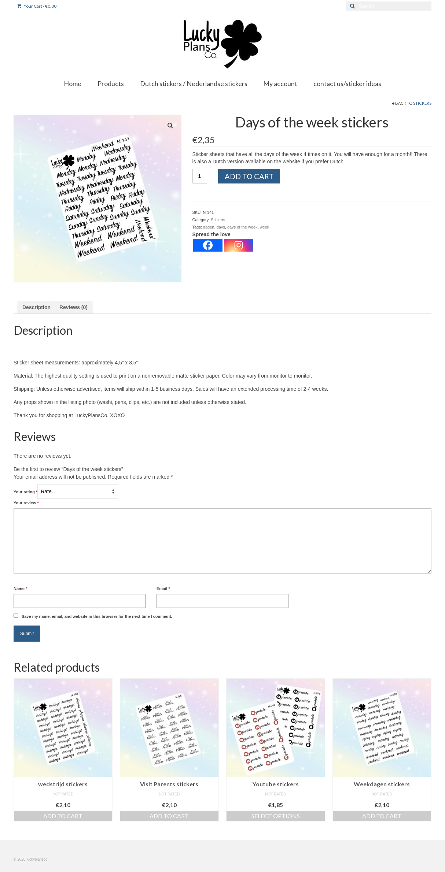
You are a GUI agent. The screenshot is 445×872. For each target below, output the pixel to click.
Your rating (25, 492)
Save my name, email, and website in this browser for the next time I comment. (97, 616)
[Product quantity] (199, 176)
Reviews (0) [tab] (73, 307)
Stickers (422, 103)
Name (20, 588)
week (264, 227)
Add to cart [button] (62, 815)
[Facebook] (207, 245)
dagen (208, 227)
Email (163, 588)
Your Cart (36, 6)
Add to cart (249, 176)
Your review (26, 503)
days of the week (242, 227)
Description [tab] (36, 307)
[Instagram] (238, 245)
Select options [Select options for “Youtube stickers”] (275, 815)
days (221, 227)
